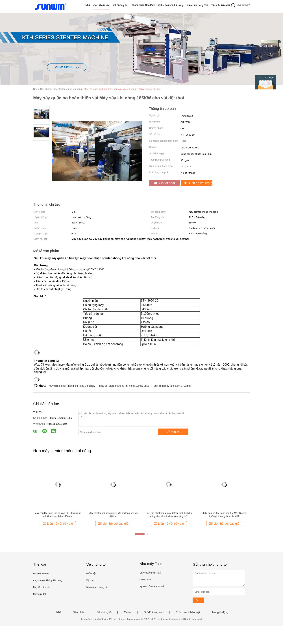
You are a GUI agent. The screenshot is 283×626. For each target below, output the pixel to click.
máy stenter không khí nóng (47, 580)
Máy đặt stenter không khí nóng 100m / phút (124, 385)
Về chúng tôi (120, 5)
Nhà (88, 5)
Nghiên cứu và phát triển (152, 586)
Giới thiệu (91, 573)
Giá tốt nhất (164, 183)
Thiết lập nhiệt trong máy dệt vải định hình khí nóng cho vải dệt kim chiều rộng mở (168, 515)
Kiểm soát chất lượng (171, 5)
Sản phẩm (79, 612)
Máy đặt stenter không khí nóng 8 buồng (71, 385)
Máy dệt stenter (41, 573)
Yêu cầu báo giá (220, 5)
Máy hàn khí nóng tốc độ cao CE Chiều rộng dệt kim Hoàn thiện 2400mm (58, 515)
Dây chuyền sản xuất (150, 572)
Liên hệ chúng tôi (197, 5)
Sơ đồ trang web (154, 612)
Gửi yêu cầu (173, 431)
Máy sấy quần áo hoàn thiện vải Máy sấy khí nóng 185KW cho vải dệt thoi (122, 89)
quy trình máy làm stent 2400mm (172, 385)
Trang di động (220, 612)
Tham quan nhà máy (143, 5)
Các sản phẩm (101, 5)
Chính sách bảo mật (188, 612)
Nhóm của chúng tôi (96, 587)
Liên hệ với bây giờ (198, 183)
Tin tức (128, 612)
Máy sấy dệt (39, 594)
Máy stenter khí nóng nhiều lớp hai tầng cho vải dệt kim (113, 515)
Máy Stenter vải (41, 587)
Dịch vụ (90, 580)
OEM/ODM (145, 579)
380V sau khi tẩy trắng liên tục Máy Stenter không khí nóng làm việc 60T (224, 515)
